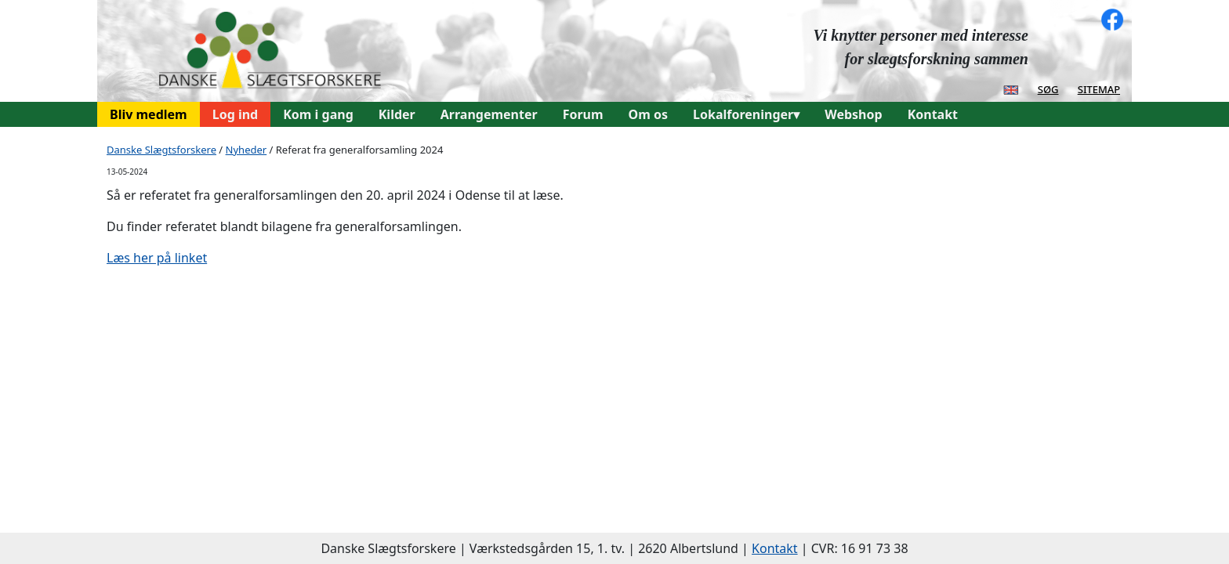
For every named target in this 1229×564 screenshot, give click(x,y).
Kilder (397, 114)
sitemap (1099, 88)
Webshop (853, 114)
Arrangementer (489, 114)
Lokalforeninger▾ (746, 114)
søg (1048, 88)
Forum (583, 114)
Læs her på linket (157, 257)
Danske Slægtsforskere (161, 150)
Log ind (235, 114)
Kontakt (933, 114)
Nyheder (246, 150)
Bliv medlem (148, 114)
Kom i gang (318, 114)
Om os (648, 114)
